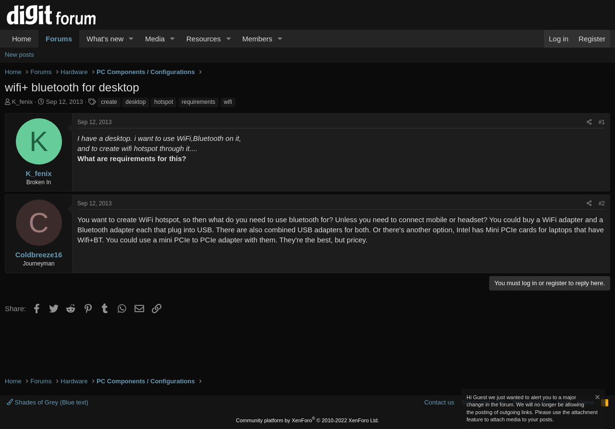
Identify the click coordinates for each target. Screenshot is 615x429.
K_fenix (22, 101)
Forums (59, 39)
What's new (104, 39)
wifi (228, 102)
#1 (602, 122)
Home (21, 39)
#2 (602, 203)
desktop (135, 102)
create (109, 102)
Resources (203, 39)
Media (155, 39)
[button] (131, 39)
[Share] (589, 122)
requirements (198, 102)
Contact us (439, 402)
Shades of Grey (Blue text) (47, 402)
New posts (19, 54)
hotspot (163, 102)
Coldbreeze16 (38, 255)
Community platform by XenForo (307, 420)
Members (257, 39)
